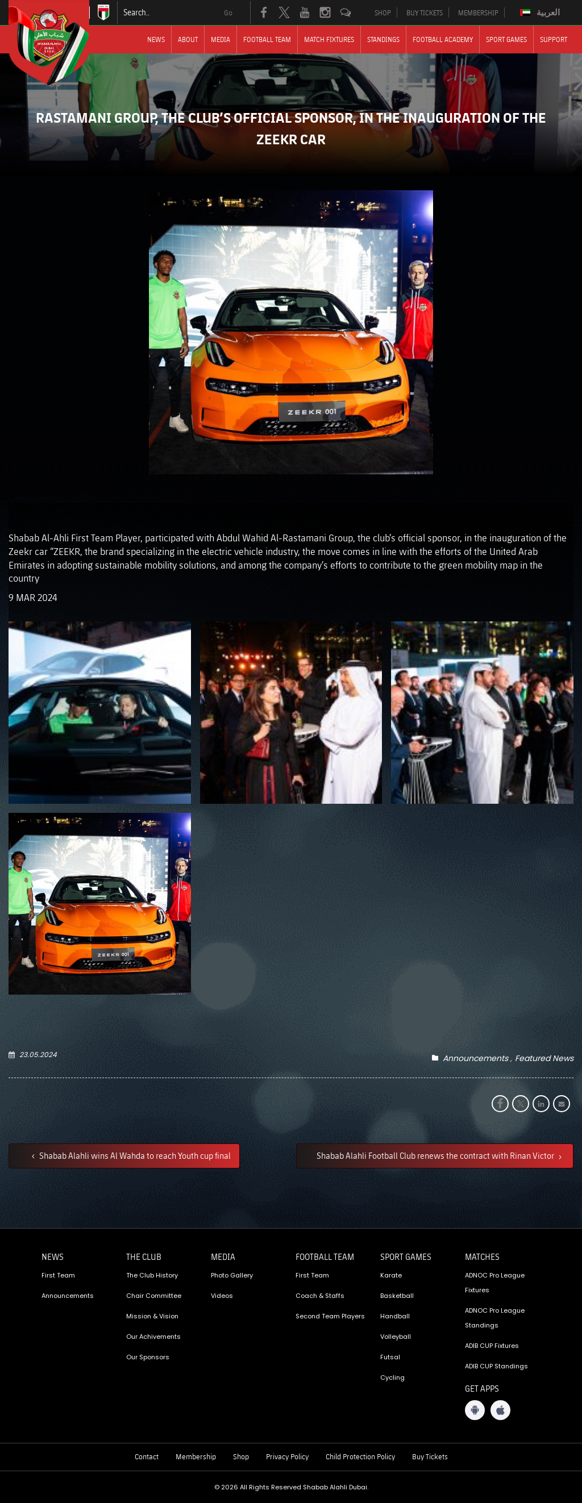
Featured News (544, 1058)
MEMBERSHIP (478, 12)
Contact (147, 1456)
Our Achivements (153, 1336)
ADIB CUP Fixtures (492, 1345)
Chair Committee (153, 1295)
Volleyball (395, 1336)
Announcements (475, 1058)
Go (228, 12)
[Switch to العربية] (541, 12)
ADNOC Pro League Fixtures (495, 1283)
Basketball (397, 1295)
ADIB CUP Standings (496, 1366)
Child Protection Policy (360, 1456)
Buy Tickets (430, 1456)
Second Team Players (330, 1316)
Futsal (390, 1357)
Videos (222, 1295)
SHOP (383, 12)
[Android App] (475, 1410)
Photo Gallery (232, 1275)
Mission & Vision (152, 1316)
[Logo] (59, 42)
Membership (196, 1456)
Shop (241, 1456)
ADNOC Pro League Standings (495, 1318)
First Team (58, 1275)
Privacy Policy (287, 1456)
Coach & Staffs (320, 1295)
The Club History (152, 1275)
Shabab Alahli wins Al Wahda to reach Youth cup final (134, 1155)
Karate (391, 1275)
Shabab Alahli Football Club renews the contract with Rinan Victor (436, 1155)
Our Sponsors (147, 1357)
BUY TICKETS (424, 12)
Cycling (392, 1377)
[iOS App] (500, 1410)
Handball (395, 1316)
